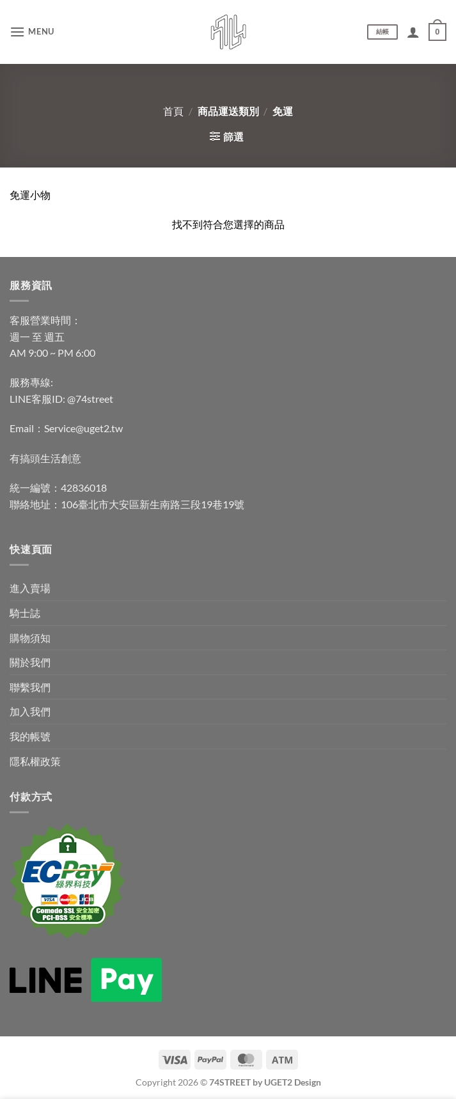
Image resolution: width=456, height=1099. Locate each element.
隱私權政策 (35, 761)
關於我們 (30, 662)
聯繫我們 (30, 687)
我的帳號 (30, 736)
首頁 (173, 111)
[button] (32, 31)
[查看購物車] (437, 32)
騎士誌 (25, 613)
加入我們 (30, 711)
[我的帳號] (413, 32)
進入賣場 (30, 588)
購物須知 (30, 638)
